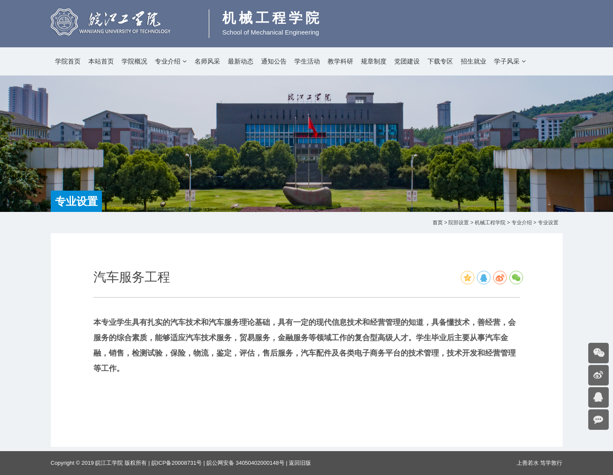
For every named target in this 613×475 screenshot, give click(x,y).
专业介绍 (167, 61)
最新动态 (240, 61)
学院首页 (68, 61)
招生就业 (473, 61)
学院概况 (134, 61)
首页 (438, 223)
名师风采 (207, 61)
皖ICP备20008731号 (176, 463)
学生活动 (307, 61)
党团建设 (407, 61)
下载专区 (440, 61)
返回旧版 (300, 463)
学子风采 (507, 61)
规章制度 (373, 61)
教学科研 (340, 61)
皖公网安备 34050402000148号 (245, 463)
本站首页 (101, 61)
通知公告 (274, 61)
